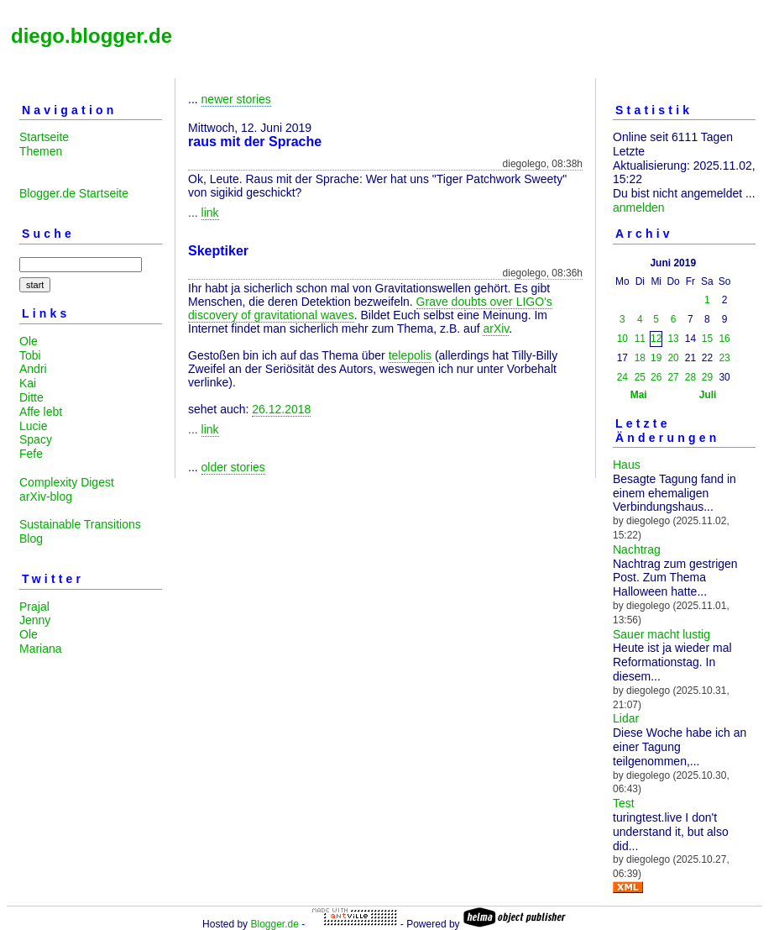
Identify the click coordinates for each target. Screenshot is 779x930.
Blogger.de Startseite (73, 193)
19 (656, 358)
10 (622, 338)
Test (624, 803)
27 (672, 377)
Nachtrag (637, 549)
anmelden (639, 207)
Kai (27, 383)
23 (724, 358)
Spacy (35, 439)
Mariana (40, 648)
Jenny (34, 620)
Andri (33, 369)
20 (672, 358)
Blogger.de (274, 924)
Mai (638, 395)
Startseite (44, 137)
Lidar (626, 718)
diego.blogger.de (91, 35)
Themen (40, 151)
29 (707, 377)
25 (640, 377)
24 (622, 377)
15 (707, 338)
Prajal (34, 606)
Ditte (31, 397)
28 (690, 377)
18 (640, 358)
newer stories (236, 99)
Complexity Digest (66, 482)
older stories (233, 467)
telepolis (410, 355)
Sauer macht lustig (661, 634)
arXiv (496, 328)
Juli (708, 395)
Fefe (31, 453)
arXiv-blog (45, 496)
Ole (28, 341)
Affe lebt (40, 411)
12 (656, 338)
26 (656, 377)
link (210, 212)
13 (672, 338)
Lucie (33, 426)
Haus (626, 464)
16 (724, 338)
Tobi (30, 355)
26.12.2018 (281, 409)
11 (640, 338)
